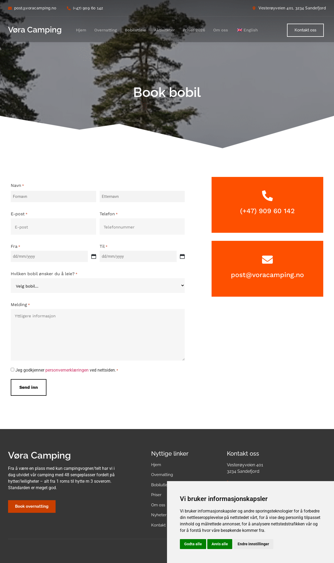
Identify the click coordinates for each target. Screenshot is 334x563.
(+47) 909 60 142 (267, 211)
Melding (20, 301)
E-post (19, 212)
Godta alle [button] (193, 544)
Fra (15, 244)
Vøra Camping (35, 29)
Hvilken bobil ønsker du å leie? (44, 270)
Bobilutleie (135, 30)
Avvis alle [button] (220, 544)
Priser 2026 (194, 30)
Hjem (81, 30)
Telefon (109, 212)
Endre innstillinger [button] (253, 544)
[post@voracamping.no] (267, 259)
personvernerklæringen (67, 367)
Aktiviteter (164, 30)
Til (103, 244)
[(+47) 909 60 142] (267, 195)
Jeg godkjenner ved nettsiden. (66, 367)
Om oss (220, 30)
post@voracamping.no (267, 275)
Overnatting (105, 30)
